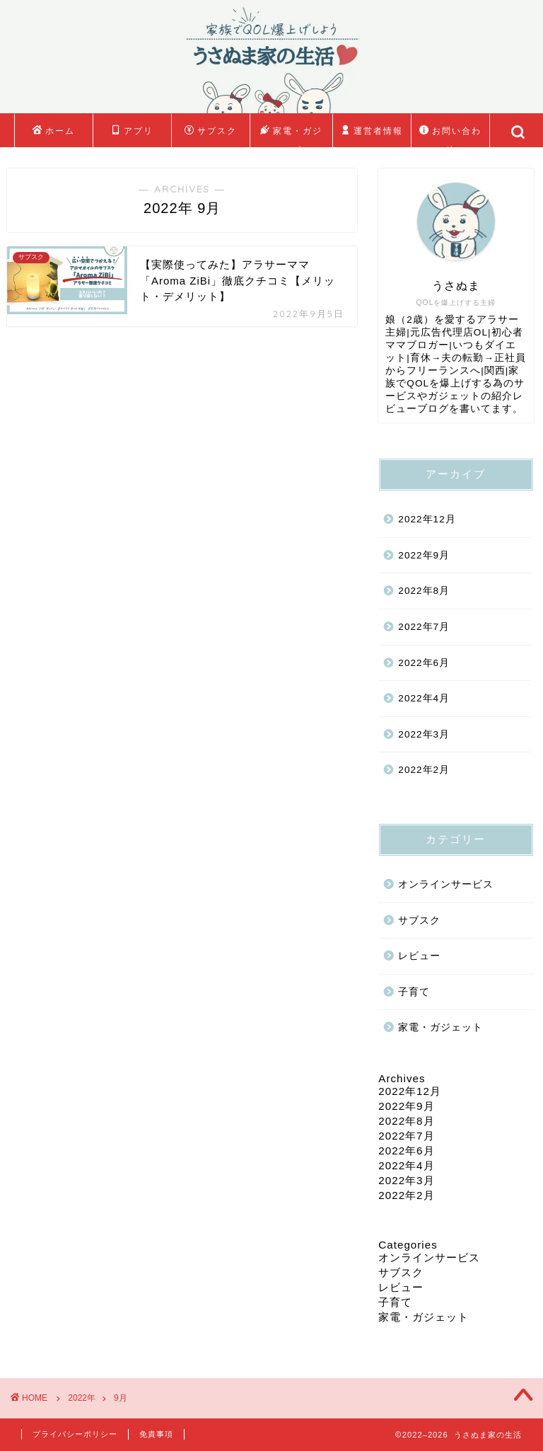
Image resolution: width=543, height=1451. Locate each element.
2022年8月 (424, 590)
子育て (414, 992)
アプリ (132, 131)
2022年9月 (424, 555)
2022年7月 (424, 626)
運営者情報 (372, 131)
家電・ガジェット (291, 134)
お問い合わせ (450, 134)
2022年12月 (426, 519)
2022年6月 (424, 663)
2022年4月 (424, 698)
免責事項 (156, 1434)
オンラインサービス (446, 884)
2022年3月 (424, 734)
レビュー (419, 956)
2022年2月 (424, 769)
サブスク (211, 131)
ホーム (54, 131)
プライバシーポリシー (75, 1434)
